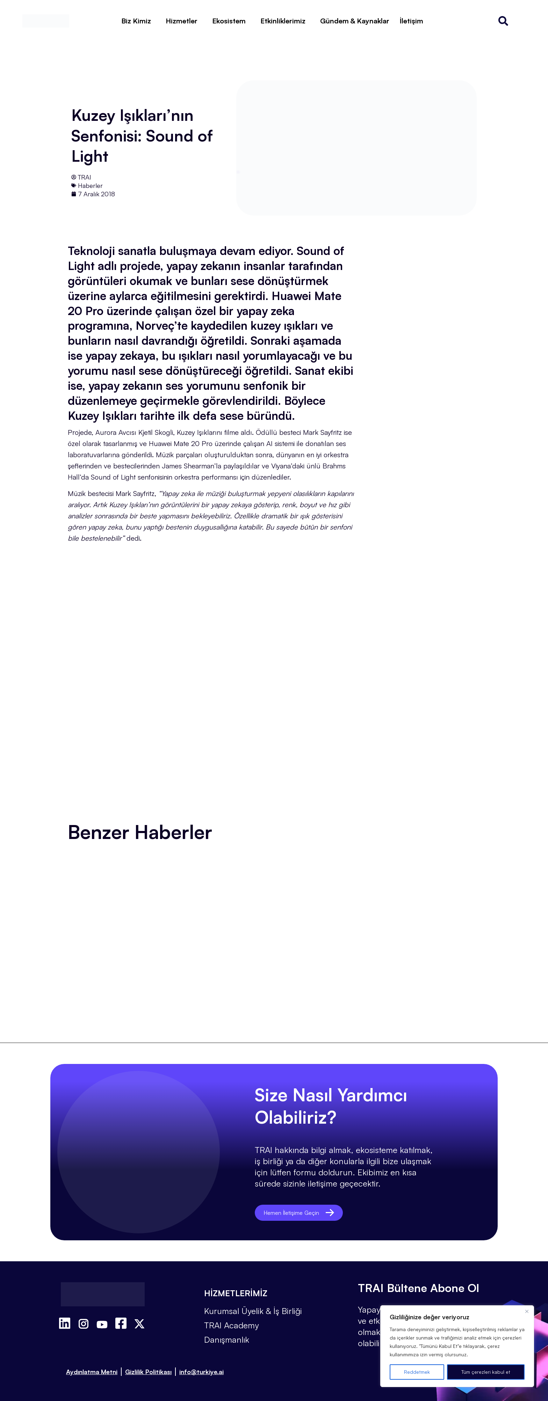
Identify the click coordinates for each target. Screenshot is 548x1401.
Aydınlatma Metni (91, 1372)
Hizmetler (181, 20)
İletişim (411, 20)
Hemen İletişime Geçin (305, 1212)
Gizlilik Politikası (148, 1372)
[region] (457, 1346)
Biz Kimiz (136, 20)
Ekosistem (229, 20)
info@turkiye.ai (201, 1372)
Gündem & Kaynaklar (354, 20)
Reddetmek (417, 1372)
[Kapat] (526, 1311)
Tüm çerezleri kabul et (485, 1372)
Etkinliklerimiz (282, 20)
